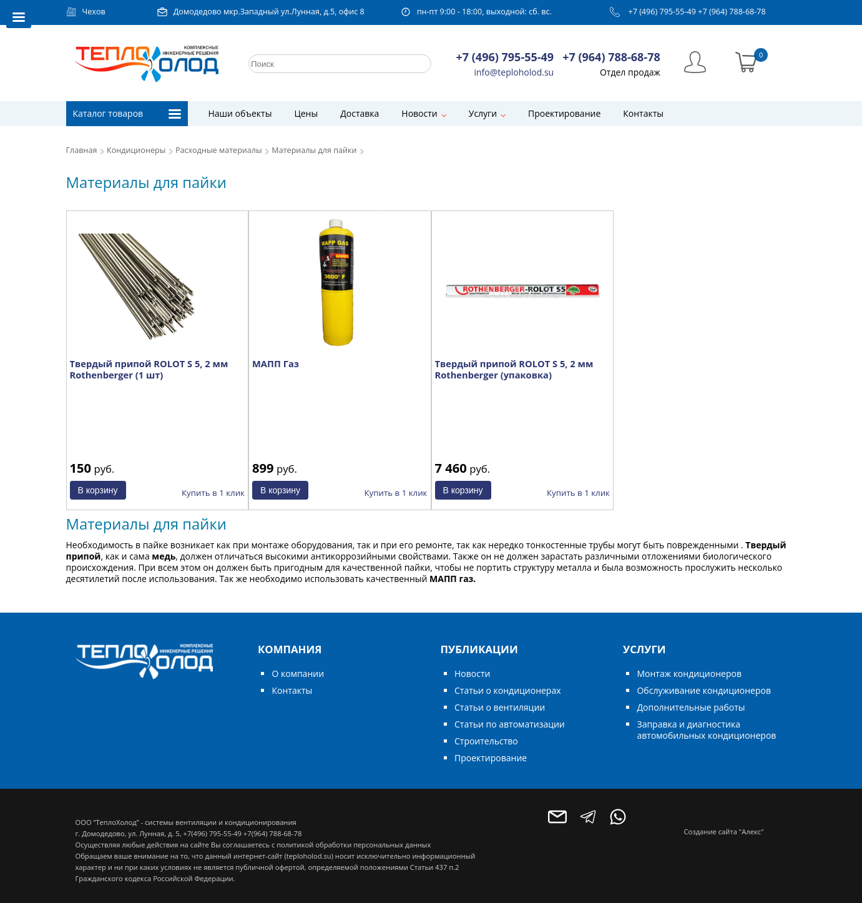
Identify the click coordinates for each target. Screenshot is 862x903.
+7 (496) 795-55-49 (662, 11)
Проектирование (564, 113)
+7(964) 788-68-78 (272, 833)
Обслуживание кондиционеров (704, 690)
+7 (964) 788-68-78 (732, 11)
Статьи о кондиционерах (507, 690)
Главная (81, 150)
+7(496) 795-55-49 (212, 833)
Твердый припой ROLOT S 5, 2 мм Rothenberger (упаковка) (514, 369)
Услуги (483, 113)
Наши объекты (240, 113)
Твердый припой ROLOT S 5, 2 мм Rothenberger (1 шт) (149, 369)
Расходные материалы (218, 150)
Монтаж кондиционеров (689, 673)
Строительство (486, 741)
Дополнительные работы (691, 707)
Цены (306, 113)
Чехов (93, 11)
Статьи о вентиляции (499, 707)
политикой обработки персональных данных (354, 844)
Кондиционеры (136, 150)
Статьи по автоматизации (509, 724)
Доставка (359, 113)
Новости (419, 113)
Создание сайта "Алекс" (724, 831)
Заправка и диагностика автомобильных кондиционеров (706, 729)
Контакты (643, 113)
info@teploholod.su (514, 72)
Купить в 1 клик (213, 492)
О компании (298, 673)
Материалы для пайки (314, 150)
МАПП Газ (275, 363)
